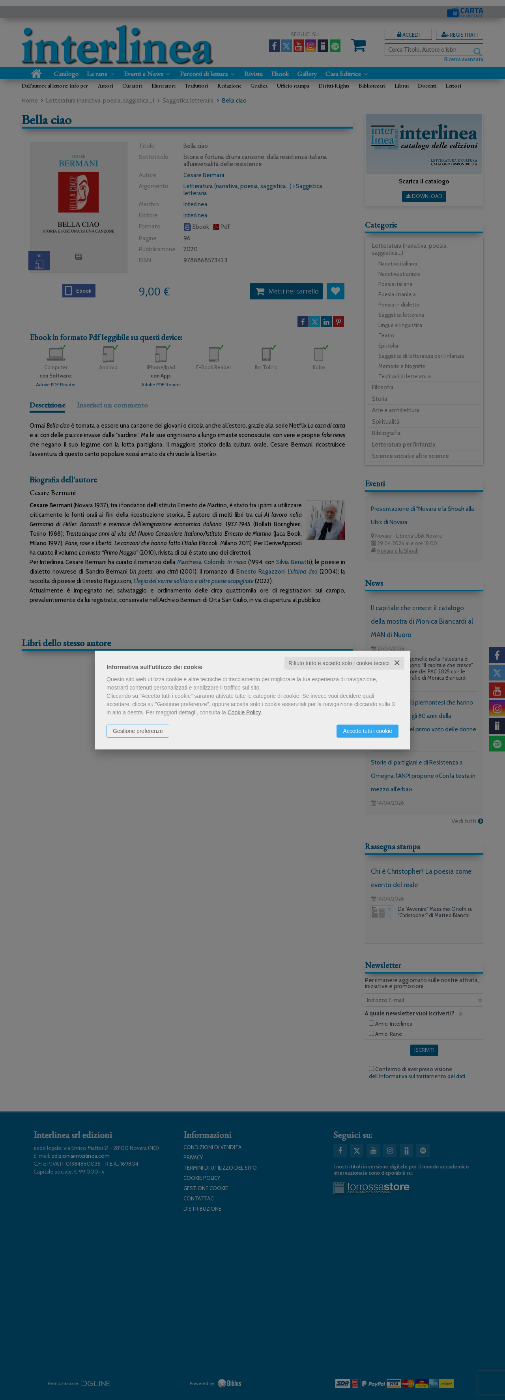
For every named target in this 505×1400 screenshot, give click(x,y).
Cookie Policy (244, 712)
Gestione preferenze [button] (138, 731)
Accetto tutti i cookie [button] (367, 731)
